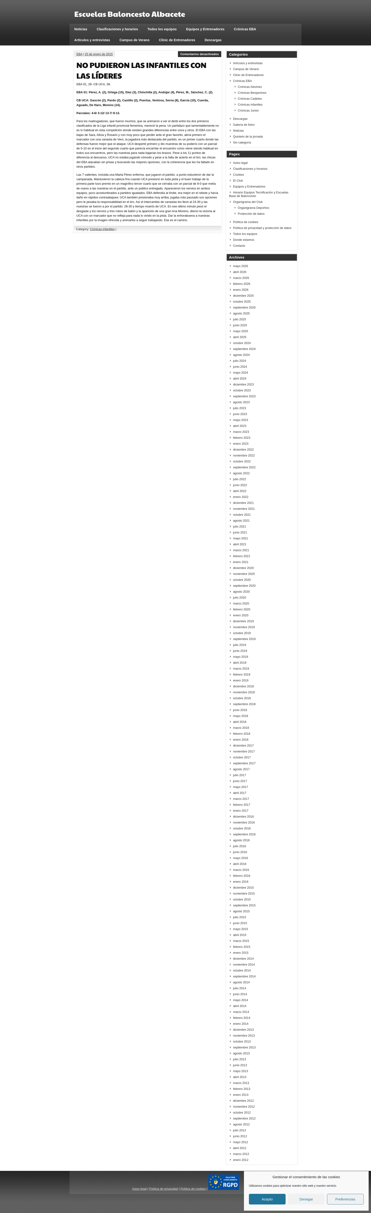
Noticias (80, 29)
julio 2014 (239, 988)
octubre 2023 (242, 390)
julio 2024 (239, 361)
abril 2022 (239, 491)
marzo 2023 (241, 432)
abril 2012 (239, 1148)
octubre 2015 (242, 899)
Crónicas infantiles (102, 229)
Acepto (267, 1199)
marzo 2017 (241, 799)
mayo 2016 (240, 858)
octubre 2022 (242, 461)
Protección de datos (251, 213)
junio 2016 (240, 852)
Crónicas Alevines (250, 87)
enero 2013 (240, 1095)
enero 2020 (240, 615)
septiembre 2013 (244, 1047)
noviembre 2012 (244, 1106)
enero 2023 (240, 443)
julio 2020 (239, 597)
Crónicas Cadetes (250, 98)
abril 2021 (239, 544)
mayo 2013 (240, 1071)
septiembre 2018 (244, 704)
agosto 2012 (241, 1124)
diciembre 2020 (243, 568)
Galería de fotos (244, 124)
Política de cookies (245, 222)
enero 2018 (240, 739)
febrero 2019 (241, 674)
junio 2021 (240, 532)
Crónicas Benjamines (252, 92)
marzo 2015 (241, 941)
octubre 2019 (242, 633)
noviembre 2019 (244, 627)
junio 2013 (240, 1065)
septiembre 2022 (244, 467)
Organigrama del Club (248, 202)
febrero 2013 (241, 1089)
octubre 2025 (242, 301)
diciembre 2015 (243, 887)
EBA (79, 54)
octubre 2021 (242, 514)
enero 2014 (240, 1023)
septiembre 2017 (244, 763)
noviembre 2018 (244, 692)
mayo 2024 (240, 372)
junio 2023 (240, 414)
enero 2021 (240, 562)
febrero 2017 (241, 804)
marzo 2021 (241, 550)
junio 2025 (240, 325)
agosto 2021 (241, 520)
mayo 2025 (240, 331)
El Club (238, 180)
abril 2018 (239, 722)
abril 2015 (239, 935)
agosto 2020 (241, 591)
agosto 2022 (241, 473)
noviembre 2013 (244, 1035)
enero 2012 (240, 1160)
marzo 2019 (241, 668)
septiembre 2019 (244, 639)
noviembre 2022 (244, 455)
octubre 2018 (242, 698)
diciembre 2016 (243, 816)
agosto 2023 (241, 402)
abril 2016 (239, 864)
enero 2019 (240, 680)
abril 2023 (239, 426)
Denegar (306, 1199)
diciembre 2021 (243, 503)
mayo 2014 (240, 1000)
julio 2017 (239, 775)
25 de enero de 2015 (99, 54)
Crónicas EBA (245, 29)
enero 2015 (240, 952)
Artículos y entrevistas (92, 40)
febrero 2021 (241, 556)
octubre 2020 (242, 580)
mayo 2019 (240, 656)
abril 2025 (239, 337)
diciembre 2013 (243, 1029)
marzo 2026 (241, 278)
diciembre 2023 (243, 384)
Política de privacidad (163, 1189)
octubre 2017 (242, 757)
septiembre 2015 (244, 905)
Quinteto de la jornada (248, 136)
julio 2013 (239, 1059)
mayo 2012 (240, 1142)
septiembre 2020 (244, 585)
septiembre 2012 (244, 1118)
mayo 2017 (240, 787)
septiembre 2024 (244, 349)
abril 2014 (239, 1006)
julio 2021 (239, 526)
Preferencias (345, 1199)
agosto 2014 (241, 982)
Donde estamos (243, 240)
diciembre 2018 (243, 686)
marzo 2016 (241, 870)
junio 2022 (240, 485)
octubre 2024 (242, 343)
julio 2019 (239, 645)
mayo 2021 (240, 538)
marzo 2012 (241, 1154)
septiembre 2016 (244, 834)
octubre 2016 (242, 828)
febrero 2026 (241, 284)
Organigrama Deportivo (253, 208)
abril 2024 (239, 378)
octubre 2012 (242, 1112)
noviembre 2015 (244, 893)
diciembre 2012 (243, 1100)
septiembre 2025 (244, 307)
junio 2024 (240, 366)
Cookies (238, 174)
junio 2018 (240, 710)
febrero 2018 (241, 733)
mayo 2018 (240, 716)
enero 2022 (240, 497)
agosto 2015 (241, 911)
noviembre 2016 (244, 822)
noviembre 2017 (244, 751)
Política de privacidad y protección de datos (262, 228)
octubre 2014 (242, 970)
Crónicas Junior (248, 110)
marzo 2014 (241, 1012)
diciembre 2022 (243, 449)
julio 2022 (239, 479)
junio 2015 (240, 923)
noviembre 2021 (244, 508)
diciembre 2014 (243, 958)
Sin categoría (242, 142)
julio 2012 (239, 1130)
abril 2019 (239, 662)
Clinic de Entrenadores (177, 40)
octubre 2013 (242, 1041)
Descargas (213, 40)
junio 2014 (240, 994)
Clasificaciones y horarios (117, 29)
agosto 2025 (241, 313)
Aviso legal (240, 163)
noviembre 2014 (244, 964)
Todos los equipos (162, 29)
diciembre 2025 (243, 295)
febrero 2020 (241, 609)
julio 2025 (239, 319)
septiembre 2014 (244, 976)
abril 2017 (239, 793)
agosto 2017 (241, 769)
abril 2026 (239, 272)
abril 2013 (239, 1077)
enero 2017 (240, 810)
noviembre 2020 (244, 574)
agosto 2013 (241, 1053)
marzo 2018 (241, 728)
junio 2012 (240, 1136)
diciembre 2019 (243, 621)
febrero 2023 (241, 437)
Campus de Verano (134, 40)
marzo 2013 (241, 1083)
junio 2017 (240, 781)
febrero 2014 (241, 1018)
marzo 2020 (241, 603)
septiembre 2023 (244, 396)
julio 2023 (239, 408)
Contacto (239, 245)
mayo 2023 (240, 420)
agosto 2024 (241, 355)
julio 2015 (239, 917)
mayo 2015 (240, 929)
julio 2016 (239, 846)
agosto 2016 (241, 840)
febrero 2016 (241, 875)
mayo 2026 (240, 266)
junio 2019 (240, 651)
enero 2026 (240, 289)
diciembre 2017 (243, 745)
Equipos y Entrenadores (205, 29)
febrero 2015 (241, 947)
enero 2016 (240, 881)
